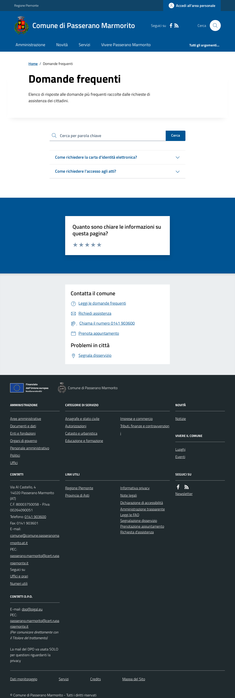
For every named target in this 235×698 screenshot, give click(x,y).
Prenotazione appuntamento (142, 526)
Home (33, 63)
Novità (62, 45)
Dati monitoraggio (23, 679)
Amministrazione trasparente (142, 509)
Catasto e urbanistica (81, 433)
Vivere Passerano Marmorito (126, 45)
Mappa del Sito (133, 679)
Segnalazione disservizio (138, 520)
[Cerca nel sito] (213, 25)
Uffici (14, 462)
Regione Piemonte (26, 5)
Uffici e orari (19, 576)
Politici (15, 455)
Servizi (84, 45)
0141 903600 (35, 516)
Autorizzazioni (75, 426)
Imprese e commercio (136, 418)
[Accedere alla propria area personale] (192, 5)
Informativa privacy (135, 488)
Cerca (175, 135)
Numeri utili (19, 583)
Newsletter (184, 493)
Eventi (180, 456)
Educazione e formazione (84, 440)
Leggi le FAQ (129, 515)
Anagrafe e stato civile (82, 418)
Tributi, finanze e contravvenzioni (144, 429)
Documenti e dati (23, 426)
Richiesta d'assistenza (137, 532)
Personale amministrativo (29, 448)
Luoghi (180, 449)
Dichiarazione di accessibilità (141, 502)
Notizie (180, 418)
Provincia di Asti (77, 495)
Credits (95, 679)
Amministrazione (30, 45)
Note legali (128, 495)
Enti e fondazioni (23, 433)
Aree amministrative (25, 418)
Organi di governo (23, 440)
